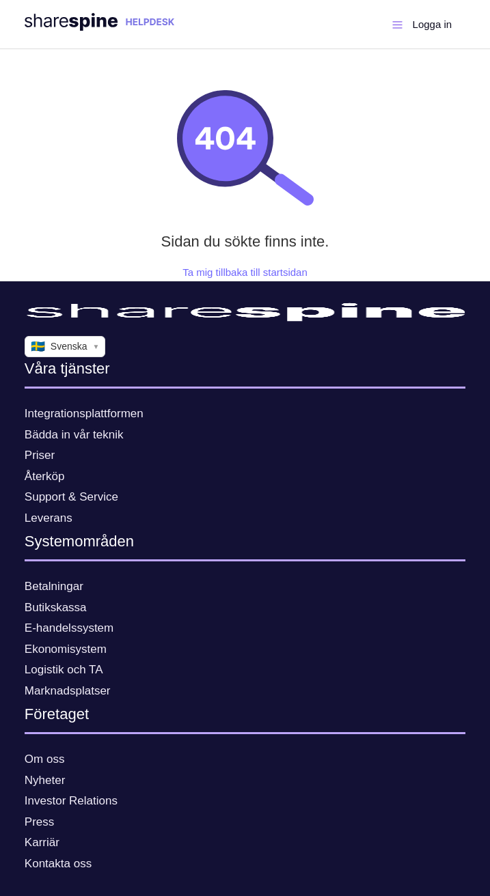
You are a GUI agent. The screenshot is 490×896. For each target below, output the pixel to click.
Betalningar (54, 586)
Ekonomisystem (66, 649)
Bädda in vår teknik (74, 434)
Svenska (65, 347)
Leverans (48, 518)
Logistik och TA (64, 669)
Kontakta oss (58, 863)
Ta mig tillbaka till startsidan (245, 272)
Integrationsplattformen (84, 413)
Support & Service (71, 496)
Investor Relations (71, 800)
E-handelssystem (69, 627)
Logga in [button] (432, 24)
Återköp (45, 476)
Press (39, 821)
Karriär (42, 842)
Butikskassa (56, 607)
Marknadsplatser (68, 690)
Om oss (45, 759)
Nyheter (45, 780)
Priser (40, 455)
